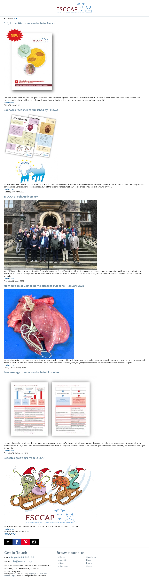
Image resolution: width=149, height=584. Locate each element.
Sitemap (7, 576)
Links (88, 560)
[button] (8, 542)
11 (6, 534)
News (62, 563)
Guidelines (91, 557)
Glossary (90, 566)
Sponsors (64, 566)
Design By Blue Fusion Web (37, 574)
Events (89, 563)
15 (14, 534)
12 (8, 534)
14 (12, 534)
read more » (9, 102)
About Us (63, 560)
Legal (13, 576)
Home (62, 557)
